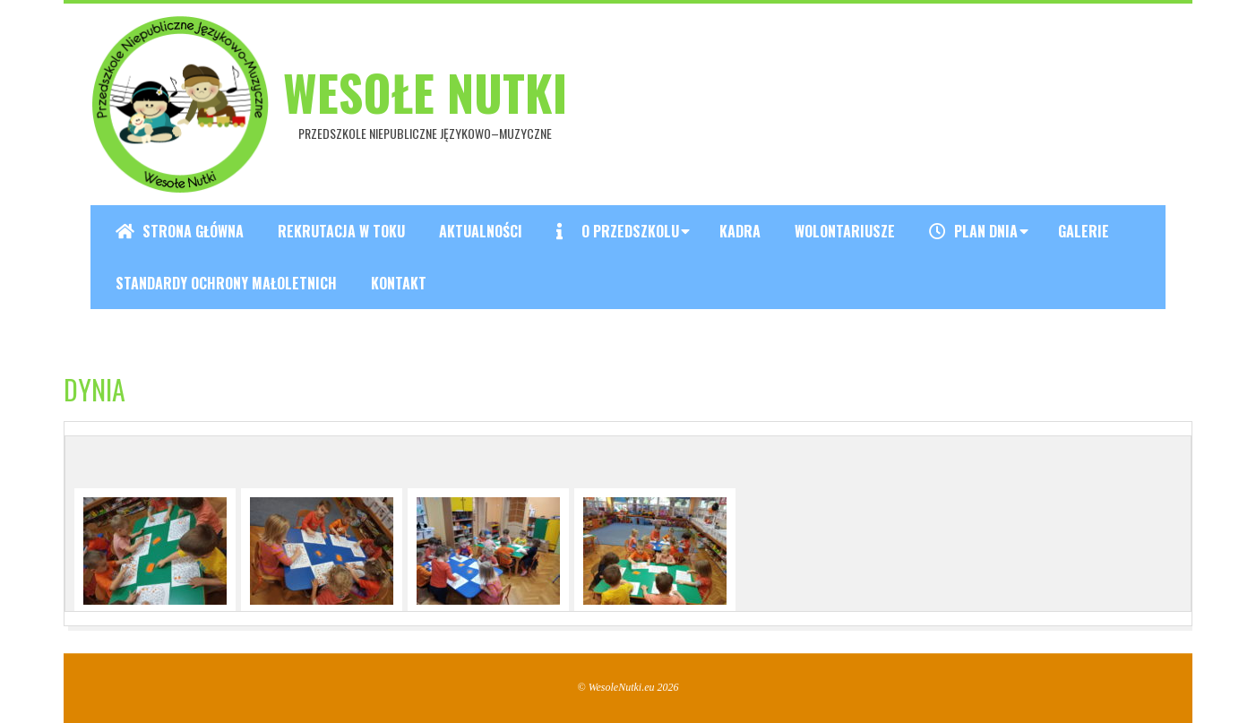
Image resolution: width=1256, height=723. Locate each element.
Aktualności (480, 231)
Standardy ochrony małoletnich (226, 283)
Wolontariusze (845, 231)
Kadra (740, 231)
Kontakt (398, 283)
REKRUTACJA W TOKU (341, 231)
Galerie (1083, 231)
